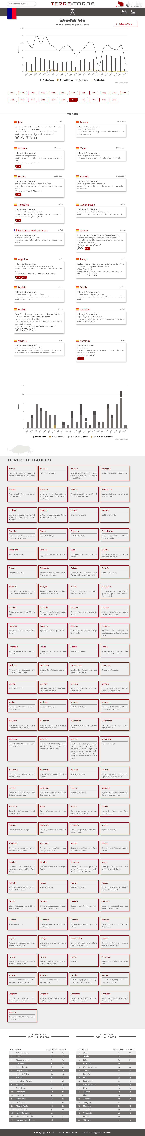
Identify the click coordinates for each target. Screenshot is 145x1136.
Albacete (22, 148)
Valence (22, 340)
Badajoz (84, 259)
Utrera (21, 176)
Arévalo (84, 230)
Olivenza (85, 340)
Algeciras (23, 259)
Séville (83, 287)
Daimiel (84, 176)
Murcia (84, 122)
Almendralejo (87, 204)
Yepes (83, 148)
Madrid (22, 287)
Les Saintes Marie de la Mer (33, 230)
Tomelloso (23, 204)
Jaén (20, 122)
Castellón (85, 309)
